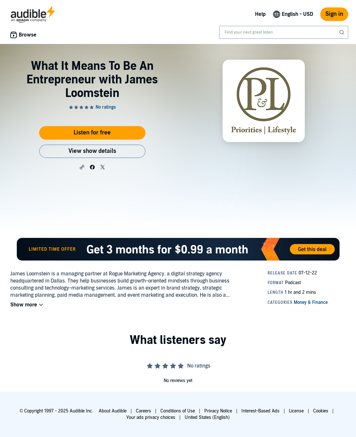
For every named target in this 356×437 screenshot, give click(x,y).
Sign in (334, 14)
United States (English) (207, 417)
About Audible (113, 411)
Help (260, 14)
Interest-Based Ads (260, 411)
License (296, 411)
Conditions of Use (177, 411)
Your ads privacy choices (150, 417)
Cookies (320, 411)
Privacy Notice (218, 411)
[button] (82, 167)
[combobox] (283, 32)
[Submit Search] (342, 32)
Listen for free (92, 132)
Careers (143, 411)
